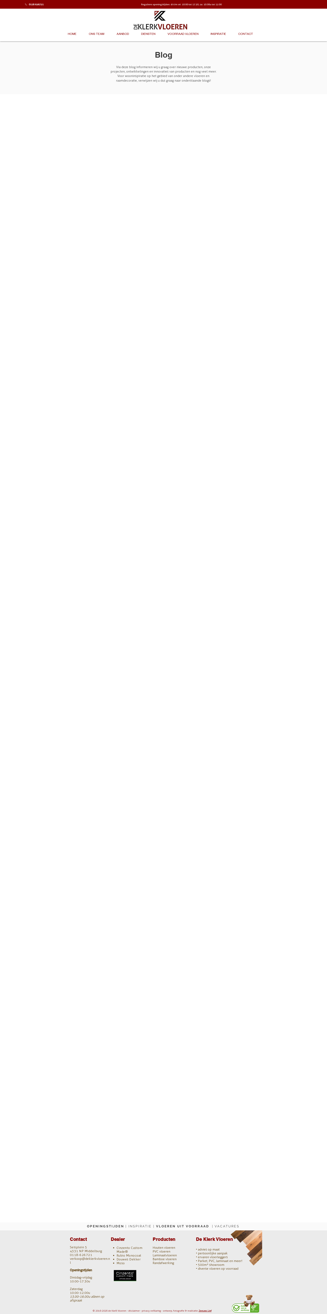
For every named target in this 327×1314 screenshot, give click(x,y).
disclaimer (134, 1310)
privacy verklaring (151, 1310)
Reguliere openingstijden (155, 4)
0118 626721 (36, 4)
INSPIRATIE (140, 1226)
